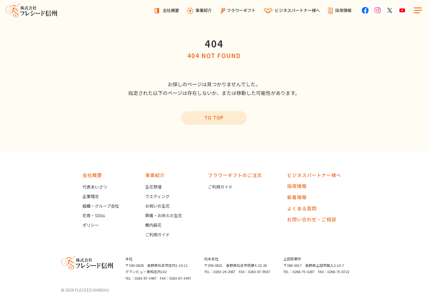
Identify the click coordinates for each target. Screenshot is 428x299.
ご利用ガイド (157, 234)
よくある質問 (302, 208)
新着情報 (297, 197)
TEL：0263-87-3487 (140, 278)
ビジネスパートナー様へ (297, 10)
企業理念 (90, 196)
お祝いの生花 (157, 206)
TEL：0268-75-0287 (298, 271)
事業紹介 (203, 10)
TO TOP (214, 117)
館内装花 (153, 225)
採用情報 (343, 10)
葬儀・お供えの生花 (163, 215)
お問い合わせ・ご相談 (311, 219)
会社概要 (171, 10)
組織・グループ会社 (100, 206)
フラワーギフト (241, 10)
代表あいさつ (94, 187)
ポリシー (90, 225)
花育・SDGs (93, 215)
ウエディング (157, 196)
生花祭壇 (153, 187)
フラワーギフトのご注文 (235, 175)
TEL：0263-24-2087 (219, 271)
